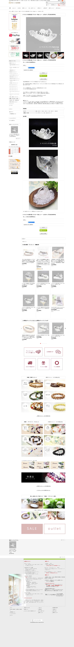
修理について (26, 609)
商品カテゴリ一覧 (26, 607)
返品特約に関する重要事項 (28, 70)
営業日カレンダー (55, 612)
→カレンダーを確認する (50, 581)
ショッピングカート (13, 613)
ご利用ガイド (54, 609)
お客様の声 (40, 609)
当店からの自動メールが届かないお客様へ (16, 610)
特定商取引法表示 (55, 607)
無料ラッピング (41, 612)
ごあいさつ (40, 607)
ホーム (11, 607)
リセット (18, 138)
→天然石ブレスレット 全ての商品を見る (55, 421)
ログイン (48, 4)
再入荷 (43, 227)
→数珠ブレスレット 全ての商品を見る (52, 377)
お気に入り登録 (43, 233)
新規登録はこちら (54, 4)
